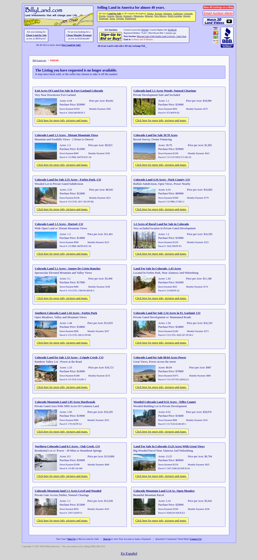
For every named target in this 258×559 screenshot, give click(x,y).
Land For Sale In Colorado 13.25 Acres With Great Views (169, 446)
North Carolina (175, 16)
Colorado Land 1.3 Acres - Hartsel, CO (59, 224)
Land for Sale (114, 13)
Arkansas (167, 13)
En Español (129, 553)
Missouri (149, 16)
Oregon (186, 16)
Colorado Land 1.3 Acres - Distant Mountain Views (66, 135)
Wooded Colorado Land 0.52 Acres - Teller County (164, 401)
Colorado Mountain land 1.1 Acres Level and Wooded (68, 490)
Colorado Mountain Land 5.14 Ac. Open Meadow (164, 490)
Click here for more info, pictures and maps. (62, 120)
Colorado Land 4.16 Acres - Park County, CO (161, 179)
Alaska (150, 13)
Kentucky (127, 16)
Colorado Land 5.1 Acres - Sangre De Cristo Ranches (68, 268)
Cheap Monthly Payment (79, 35)
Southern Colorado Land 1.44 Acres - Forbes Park (66, 313)
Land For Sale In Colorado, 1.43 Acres (157, 268)
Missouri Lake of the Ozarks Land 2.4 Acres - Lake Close (161, 36)
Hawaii (118, 16)
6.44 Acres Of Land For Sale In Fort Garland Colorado (69, 90)
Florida (102, 16)
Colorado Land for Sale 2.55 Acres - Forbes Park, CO (68, 179)
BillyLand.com (39, 60)
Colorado (188, 13)
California (178, 13)
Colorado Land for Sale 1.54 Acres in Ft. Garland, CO (166, 313)
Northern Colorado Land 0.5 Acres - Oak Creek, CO (67, 446)
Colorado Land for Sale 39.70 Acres (155, 135)
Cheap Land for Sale (36, 35)
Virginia (120, 18)
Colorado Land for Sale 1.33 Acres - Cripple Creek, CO (69, 357)
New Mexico (160, 16)
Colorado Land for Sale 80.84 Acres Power (159, 357)
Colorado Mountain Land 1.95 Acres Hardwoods (65, 401)
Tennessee (103, 18)
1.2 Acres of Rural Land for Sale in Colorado (161, 224)
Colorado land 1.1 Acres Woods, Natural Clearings (164, 90)
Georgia (110, 16)
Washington (130, 18)
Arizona (158, 13)
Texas (112, 18)
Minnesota (139, 16)
